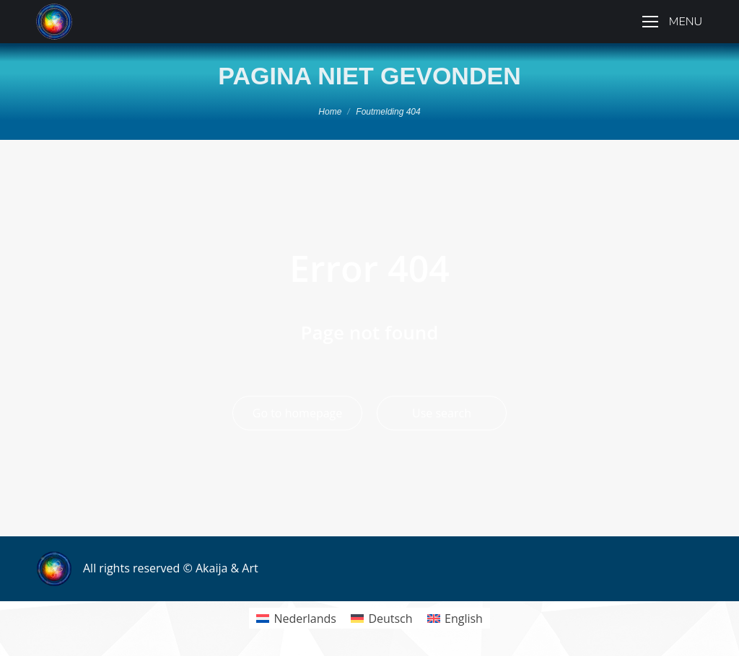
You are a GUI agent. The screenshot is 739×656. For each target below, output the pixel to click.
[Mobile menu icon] (672, 22)
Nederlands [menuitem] (305, 618)
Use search (441, 413)
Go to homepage (297, 413)
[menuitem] (296, 618)
